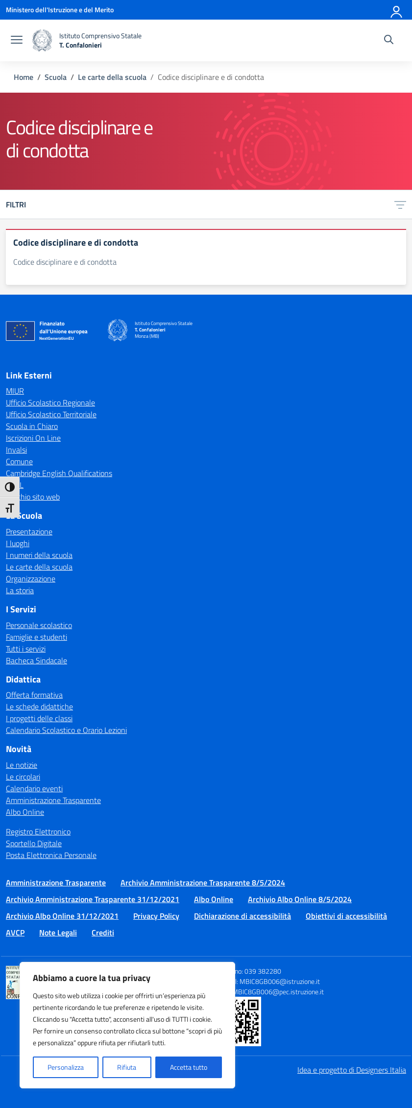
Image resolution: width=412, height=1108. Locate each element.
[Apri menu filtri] (400, 204)
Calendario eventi (34, 788)
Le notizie (21, 765)
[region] (127, 1025)
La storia (20, 590)
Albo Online (25, 812)
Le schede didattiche (39, 706)
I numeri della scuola (39, 555)
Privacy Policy (156, 916)
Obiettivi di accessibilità (346, 916)
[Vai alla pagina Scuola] (56, 77)
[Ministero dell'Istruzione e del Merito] (60, 9)
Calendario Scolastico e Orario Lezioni (66, 730)
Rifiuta (126, 1067)
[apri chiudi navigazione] (17, 41)
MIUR (15, 391)
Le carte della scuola (39, 567)
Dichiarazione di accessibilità (242, 916)
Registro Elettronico (38, 831)
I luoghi (17, 543)
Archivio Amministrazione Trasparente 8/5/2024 (203, 882)
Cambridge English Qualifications (59, 473)
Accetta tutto (188, 1067)
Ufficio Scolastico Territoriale (51, 414)
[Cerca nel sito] (388, 40)
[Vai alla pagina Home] (23, 77)
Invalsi (16, 449)
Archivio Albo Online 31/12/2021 (62, 916)
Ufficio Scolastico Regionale (50, 402)
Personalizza (66, 1067)
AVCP (15, 932)
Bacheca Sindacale (36, 660)
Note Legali (58, 932)
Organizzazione (30, 578)
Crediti (103, 932)
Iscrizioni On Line (33, 438)
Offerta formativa (34, 695)
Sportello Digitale (34, 843)
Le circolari (23, 776)
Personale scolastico (39, 625)
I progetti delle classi (39, 718)
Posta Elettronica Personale (51, 855)
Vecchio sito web (33, 497)
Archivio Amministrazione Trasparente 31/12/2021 (92, 899)
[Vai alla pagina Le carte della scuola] (112, 77)
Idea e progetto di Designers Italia (351, 1070)
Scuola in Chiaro (32, 426)
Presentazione (29, 531)
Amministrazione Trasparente (53, 800)
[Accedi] (397, 9)
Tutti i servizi (26, 649)
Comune (19, 461)
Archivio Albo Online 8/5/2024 (300, 899)
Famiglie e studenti (36, 637)
